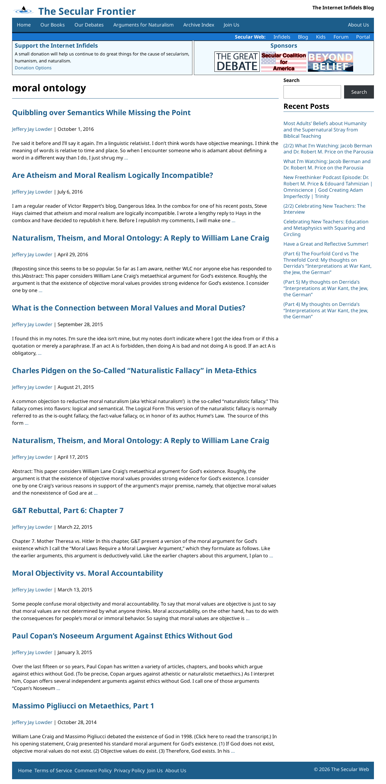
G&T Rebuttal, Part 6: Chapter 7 (68, 510)
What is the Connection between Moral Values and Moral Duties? (128, 308)
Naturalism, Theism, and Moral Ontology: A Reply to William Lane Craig (140, 238)
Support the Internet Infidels (56, 45)
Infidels (282, 36)
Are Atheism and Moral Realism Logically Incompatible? (112, 175)
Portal (363, 36)
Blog (303, 36)
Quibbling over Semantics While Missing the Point (101, 112)
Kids (321, 36)
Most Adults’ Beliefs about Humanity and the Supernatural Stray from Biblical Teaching (324, 129)
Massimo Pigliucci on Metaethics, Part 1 (83, 705)
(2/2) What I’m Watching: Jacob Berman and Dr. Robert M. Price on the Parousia (328, 148)
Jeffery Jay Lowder (32, 129)
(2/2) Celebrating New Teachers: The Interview (324, 209)
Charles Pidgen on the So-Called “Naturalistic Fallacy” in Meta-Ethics (134, 370)
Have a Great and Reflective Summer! (325, 244)
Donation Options (33, 68)
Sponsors (284, 45)
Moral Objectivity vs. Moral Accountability (87, 573)
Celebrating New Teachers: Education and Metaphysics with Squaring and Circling (326, 228)
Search (291, 80)
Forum (341, 36)
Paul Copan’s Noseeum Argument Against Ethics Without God (122, 636)
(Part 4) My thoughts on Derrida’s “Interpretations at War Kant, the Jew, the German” (325, 310)
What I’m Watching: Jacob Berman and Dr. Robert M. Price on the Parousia (327, 164)
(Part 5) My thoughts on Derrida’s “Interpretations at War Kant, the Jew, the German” (325, 288)
